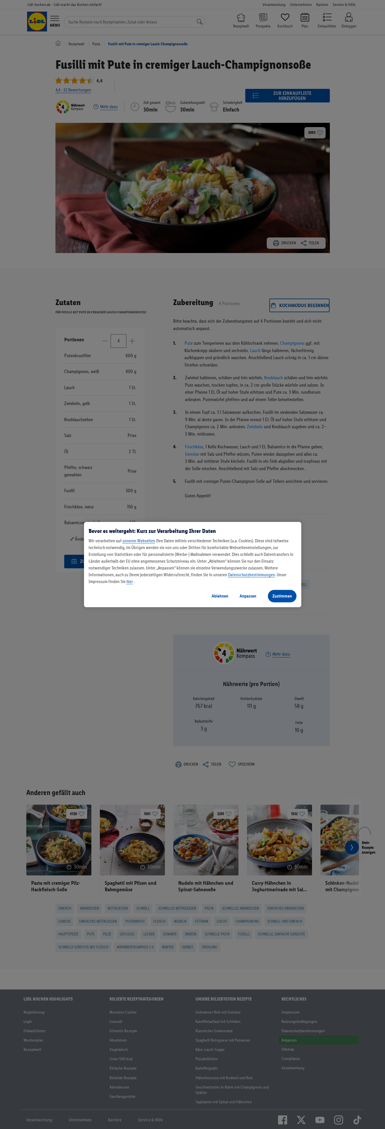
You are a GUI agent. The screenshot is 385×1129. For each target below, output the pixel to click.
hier (129, 581)
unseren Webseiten (138, 540)
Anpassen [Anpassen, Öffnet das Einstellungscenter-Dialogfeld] (248, 596)
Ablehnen (220, 596)
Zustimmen (282, 596)
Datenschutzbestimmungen (251, 574)
